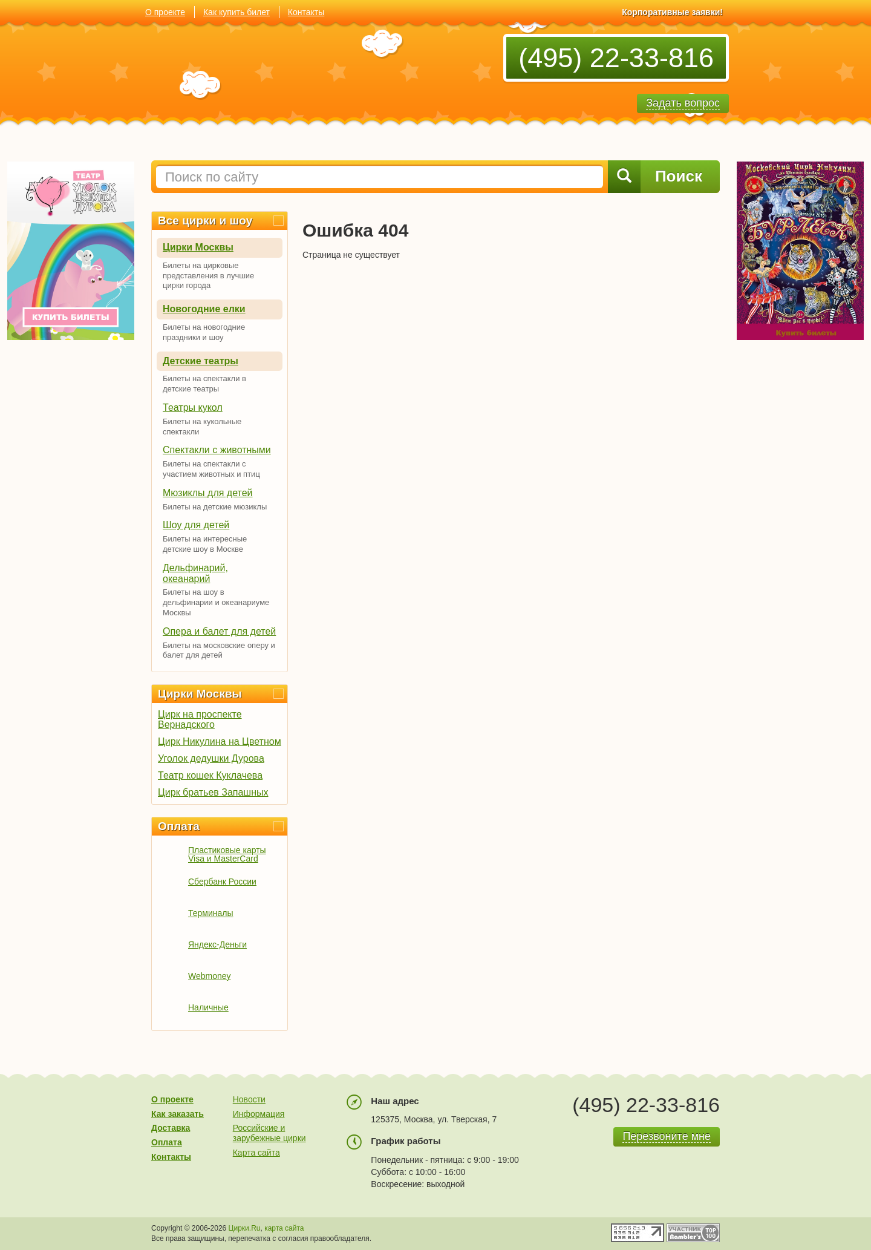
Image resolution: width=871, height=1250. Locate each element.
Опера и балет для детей (219, 631)
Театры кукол (193, 407)
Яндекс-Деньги (217, 944)
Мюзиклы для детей (208, 493)
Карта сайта (256, 1152)
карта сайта (284, 1228)
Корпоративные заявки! (672, 12)
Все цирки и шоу (205, 220)
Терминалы (210, 913)
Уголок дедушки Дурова (211, 758)
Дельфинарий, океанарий (195, 573)
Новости (249, 1099)
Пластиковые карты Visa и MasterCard (227, 854)
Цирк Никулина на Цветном (219, 741)
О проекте (165, 12)
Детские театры (200, 361)
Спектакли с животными (217, 450)
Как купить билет (236, 12)
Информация (259, 1114)
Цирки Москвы (198, 247)
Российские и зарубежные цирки (269, 1133)
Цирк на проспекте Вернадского (200, 719)
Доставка (170, 1128)
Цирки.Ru (245, 1228)
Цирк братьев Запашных (213, 792)
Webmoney (209, 976)
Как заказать (177, 1114)
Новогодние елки (204, 309)
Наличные (208, 1007)
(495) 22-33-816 (616, 57)
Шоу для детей (196, 525)
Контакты (306, 12)
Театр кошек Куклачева (210, 775)
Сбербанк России (222, 881)
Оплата (179, 826)
